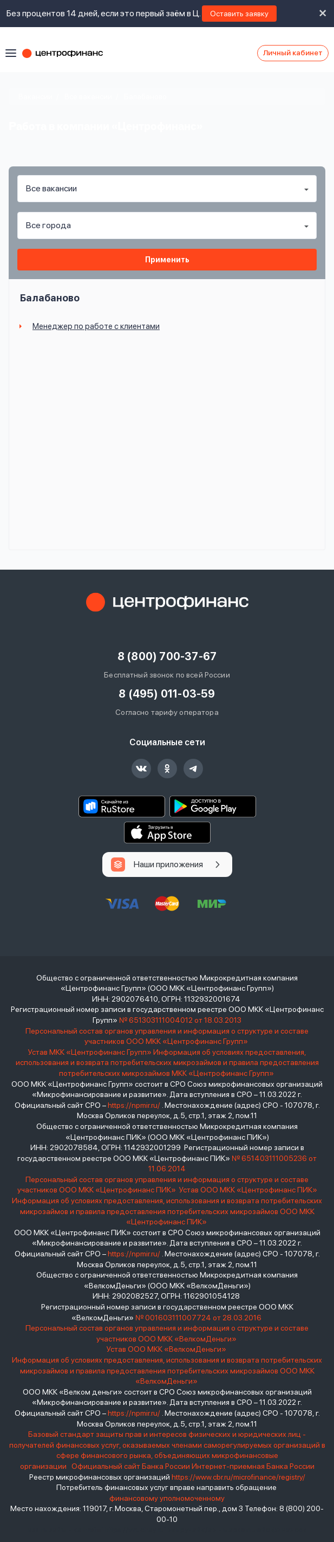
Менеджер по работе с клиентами (96, 326)
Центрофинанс (68, 53)
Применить (167, 259)
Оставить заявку (239, 13)
